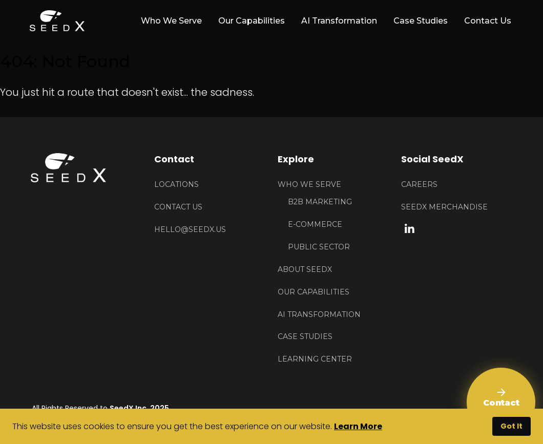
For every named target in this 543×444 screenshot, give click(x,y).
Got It (511, 426)
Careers (419, 184)
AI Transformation (339, 21)
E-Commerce (315, 224)
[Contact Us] (501, 402)
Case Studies (420, 21)
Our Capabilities (251, 21)
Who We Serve (309, 184)
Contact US (178, 207)
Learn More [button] (358, 426)
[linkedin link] (409, 227)
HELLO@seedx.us (190, 229)
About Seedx (305, 269)
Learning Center (315, 359)
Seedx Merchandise (444, 207)
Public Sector (319, 246)
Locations (176, 184)
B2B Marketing (320, 201)
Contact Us (487, 21)
